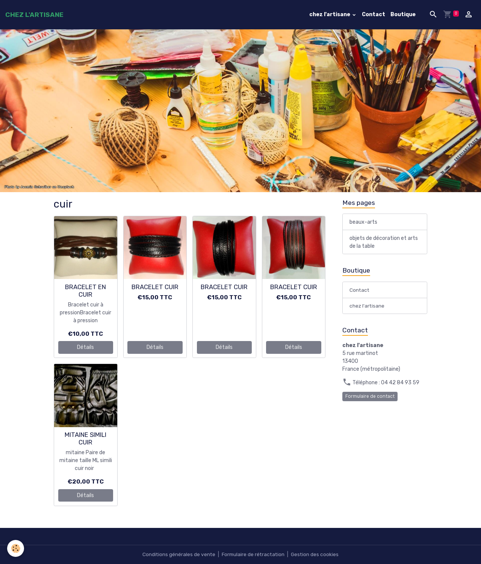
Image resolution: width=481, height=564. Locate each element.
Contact (373, 14)
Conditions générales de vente (177, 554)
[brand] (34, 15)
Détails (85, 347)
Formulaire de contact (370, 397)
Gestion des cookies (316, 554)
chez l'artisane (330, 14)
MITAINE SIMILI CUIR (85, 438)
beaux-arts (363, 222)
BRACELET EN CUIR (85, 290)
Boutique (403, 14)
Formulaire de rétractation (253, 554)
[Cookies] (16, 548)
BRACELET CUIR (155, 287)
